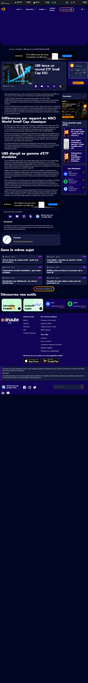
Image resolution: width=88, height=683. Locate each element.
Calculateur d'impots (9, 307)
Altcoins (26, 323)
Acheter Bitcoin (52, 9)
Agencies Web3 (46, 323)
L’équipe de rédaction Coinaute (51, 344)
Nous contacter (46, 341)
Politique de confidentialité (50, 351)
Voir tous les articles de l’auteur (23, 241)
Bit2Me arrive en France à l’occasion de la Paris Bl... (64, 271)
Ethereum (26, 327)
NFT (24, 330)
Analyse (43, 9)
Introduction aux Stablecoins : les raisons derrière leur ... (20, 282)
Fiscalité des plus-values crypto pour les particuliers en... (64, 282)
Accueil (11, 49)
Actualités (19, 49)
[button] (84, 96)
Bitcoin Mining (45, 330)
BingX (52, 302)
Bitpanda (75, 302)
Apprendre (31, 9)
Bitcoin (25, 320)
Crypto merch (66, 10)
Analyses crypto (29, 307)
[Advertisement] (16, 29)
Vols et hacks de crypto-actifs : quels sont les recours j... (78, 132)
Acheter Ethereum (29, 333)
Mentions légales (46, 348)
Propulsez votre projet (48, 320)
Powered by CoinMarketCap (78, 76)
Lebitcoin (44, 338)
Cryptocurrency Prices (48, 327)
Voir (61, 306)
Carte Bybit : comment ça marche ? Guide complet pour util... (77, 144)
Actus (20, 9)
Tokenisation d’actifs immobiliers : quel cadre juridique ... (76, 157)
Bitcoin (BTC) (78, 64)
